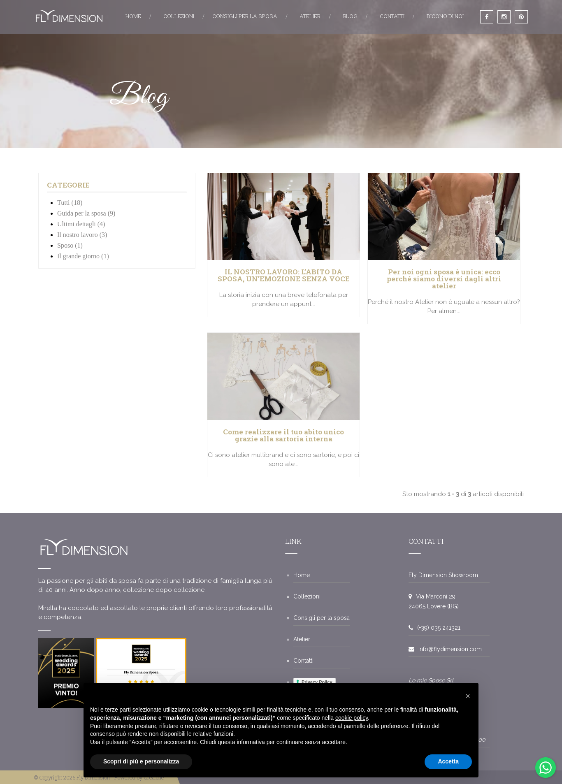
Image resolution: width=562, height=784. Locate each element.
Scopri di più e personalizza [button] (141, 761)
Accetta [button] (448, 761)
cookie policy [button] (351, 717)
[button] (467, 696)
